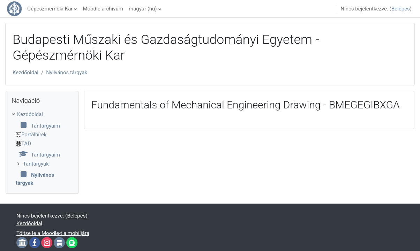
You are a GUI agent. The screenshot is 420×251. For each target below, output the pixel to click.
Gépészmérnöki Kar (50, 9)
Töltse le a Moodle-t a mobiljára (52, 233)
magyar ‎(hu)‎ (143, 9)
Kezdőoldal (25, 72)
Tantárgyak (36, 164)
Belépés (400, 9)
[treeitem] (42, 149)
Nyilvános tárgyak (66, 72)
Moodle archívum (103, 9)
